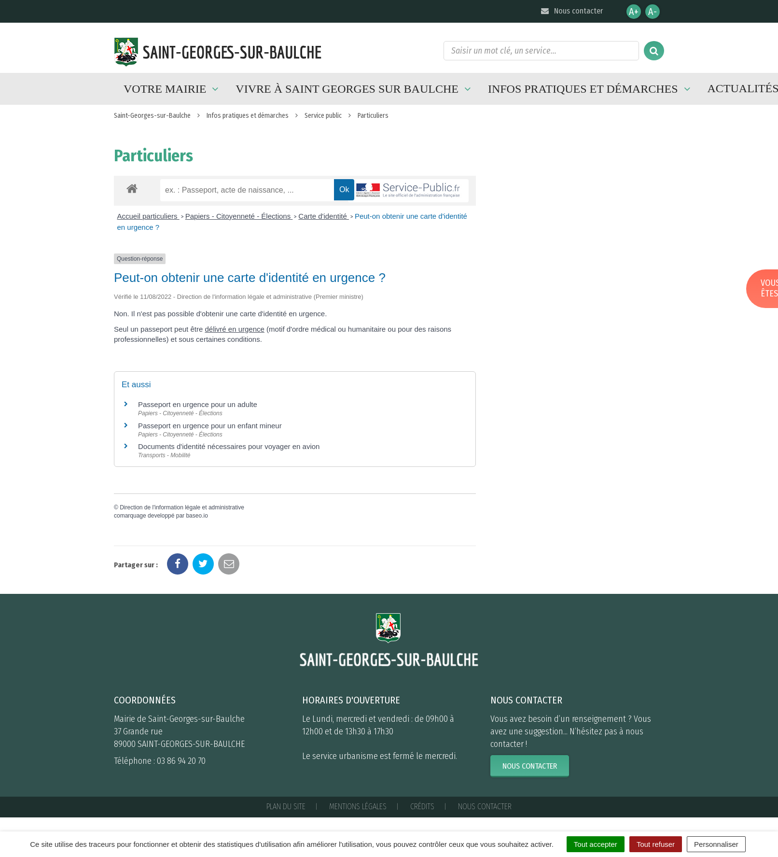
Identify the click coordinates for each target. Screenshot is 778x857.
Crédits (422, 806)
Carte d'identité (323, 216)
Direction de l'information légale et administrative (182, 507)
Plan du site (286, 806)
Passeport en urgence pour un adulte (197, 404)
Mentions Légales (358, 806)
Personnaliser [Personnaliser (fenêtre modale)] (716, 844)
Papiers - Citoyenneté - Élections (239, 216)
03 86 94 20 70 (181, 761)
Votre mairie (172, 89)
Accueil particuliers (148, 216)
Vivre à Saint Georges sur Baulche (354, 89)
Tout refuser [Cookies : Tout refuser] (656, 844)
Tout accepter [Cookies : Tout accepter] (595, 844)
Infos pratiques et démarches (590, 89)
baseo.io (197, 515)
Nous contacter (571, 10)
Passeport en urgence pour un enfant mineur (210, 425)
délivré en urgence (234, 329)
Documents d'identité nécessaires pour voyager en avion (229, 446)
